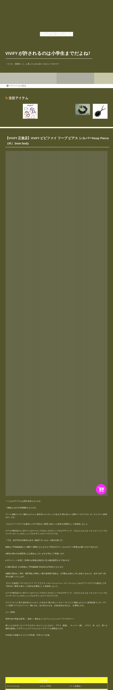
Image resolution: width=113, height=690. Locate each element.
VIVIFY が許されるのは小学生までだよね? (47, 53)
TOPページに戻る (16, 85)
